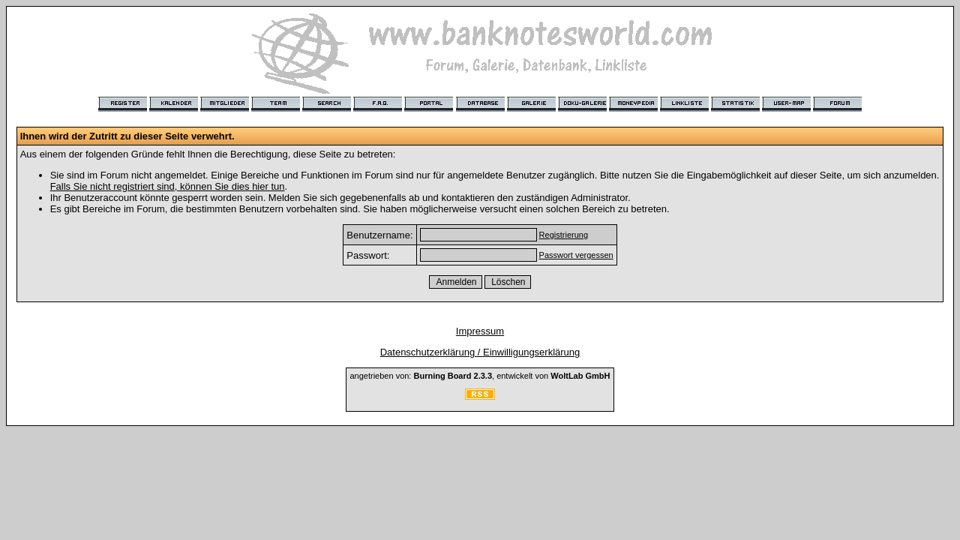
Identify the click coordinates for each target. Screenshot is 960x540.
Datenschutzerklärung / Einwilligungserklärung (480, 352)
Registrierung (563, 234)
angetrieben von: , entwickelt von (480, 375)
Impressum (480, 331)
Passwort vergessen (576, 255)
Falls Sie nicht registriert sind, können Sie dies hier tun (167, 186)
